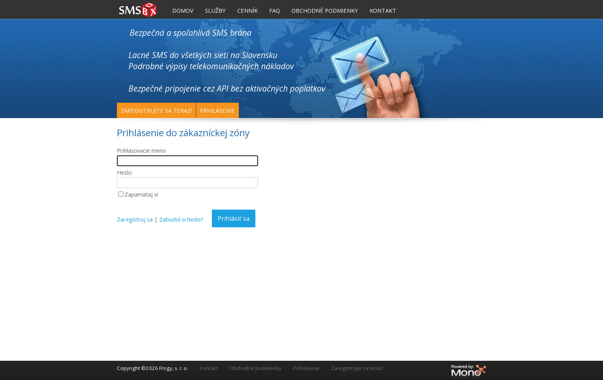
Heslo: (125, 172)
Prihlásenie (217, 110)
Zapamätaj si (141, 194)
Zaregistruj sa (135, 219)
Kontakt (209, 368)
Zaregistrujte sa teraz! (156, 110)
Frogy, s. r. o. (173, 368)
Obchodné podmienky (255, 368)
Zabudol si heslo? (181, 219)
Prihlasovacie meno (141, 150)
